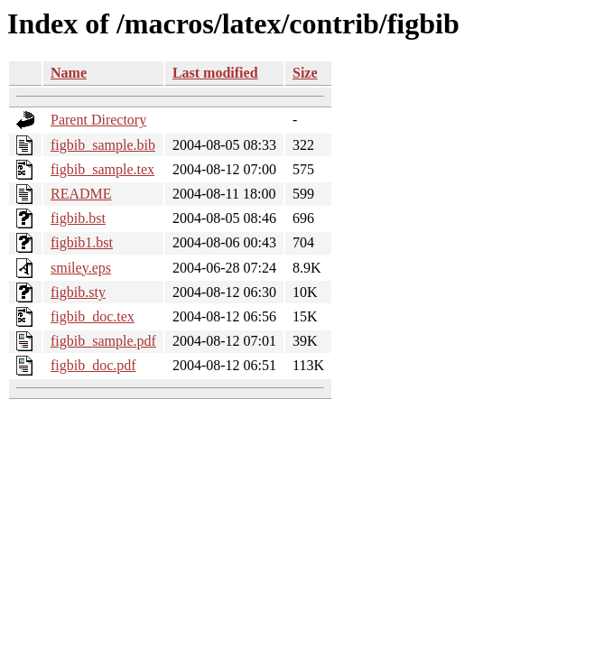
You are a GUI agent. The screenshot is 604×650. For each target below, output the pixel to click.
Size (305, 72)
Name (69, 72)
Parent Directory (98, 119)
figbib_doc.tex (93, 316)
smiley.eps (81, 267)
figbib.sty (78, 292)
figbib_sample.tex (102, 169)
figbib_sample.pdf (103, 340)
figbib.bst (78, 218)
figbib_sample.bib (103, 145)
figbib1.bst (82, 242)
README (81, 193)
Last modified (215, 72)
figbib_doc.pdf (93, 365)
